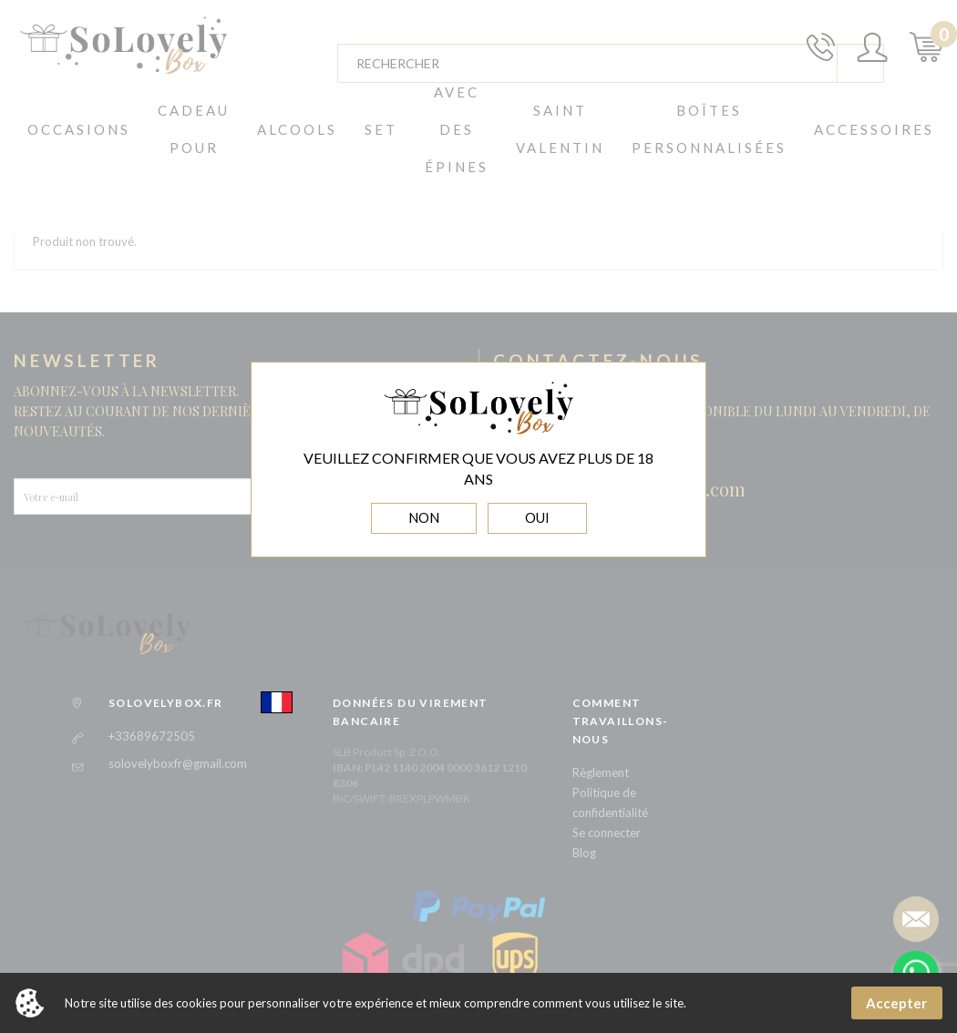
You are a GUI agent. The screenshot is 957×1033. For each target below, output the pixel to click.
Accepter (896, 1003)
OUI (537, 517)
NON (423, 517)
